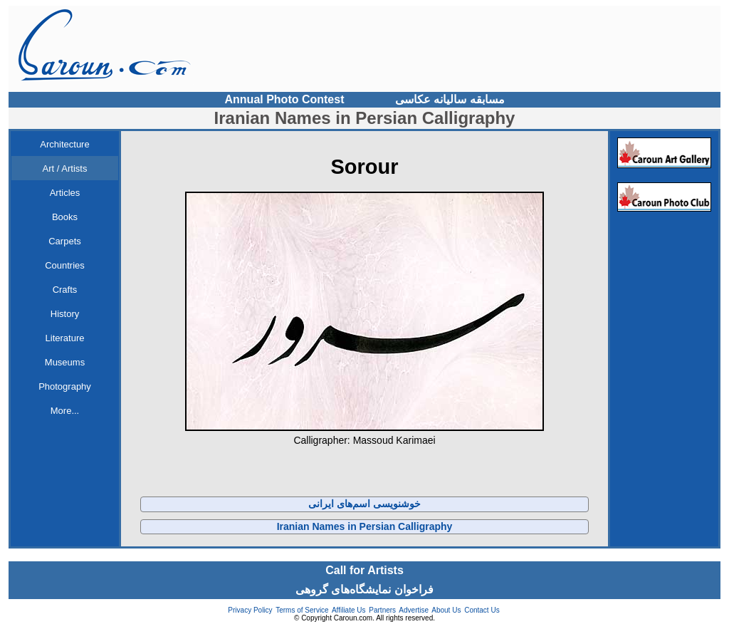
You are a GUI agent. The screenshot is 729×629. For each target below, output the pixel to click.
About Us (446, 610)
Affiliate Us (349, 610)
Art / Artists (65, 168)
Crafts (65, 289)
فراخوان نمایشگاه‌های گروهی (364, 589)
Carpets (64, 241)
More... (65, 410)
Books (65, 217)
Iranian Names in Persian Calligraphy (365, 526)
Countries (65, 265)
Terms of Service (302, 610)
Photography (64, 386)
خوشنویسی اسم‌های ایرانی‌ (364, 503)
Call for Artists (364, 570)
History (65, 313)
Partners (382, 610)
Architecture (64, 144)
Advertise (414, 610)
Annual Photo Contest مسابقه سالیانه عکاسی (365, 99)
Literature (65, 338)
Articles (65, 192)
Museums (65, 362)
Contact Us (481, 610)
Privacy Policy (250, 610)
